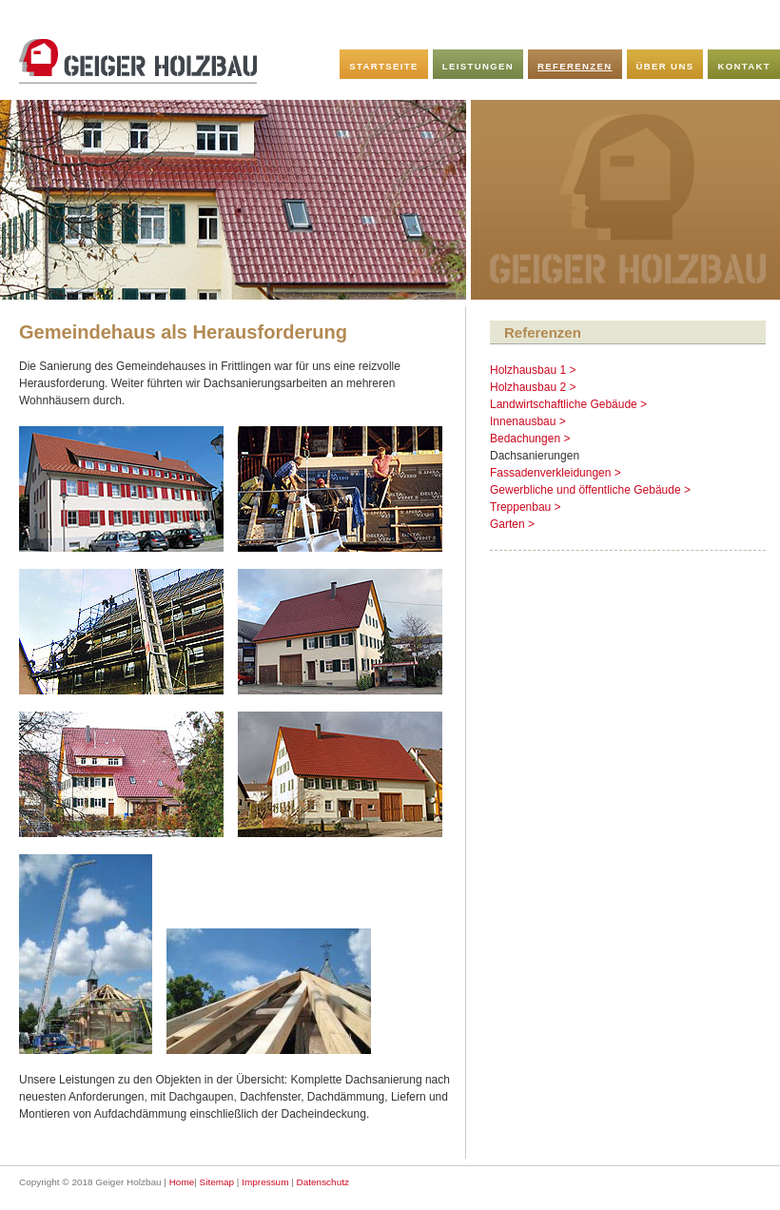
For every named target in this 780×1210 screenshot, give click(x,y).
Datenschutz (323, 1182)
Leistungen (478, 66)
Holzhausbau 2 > (532, 387)
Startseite (383, 66)
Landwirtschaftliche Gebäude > (568, 404)
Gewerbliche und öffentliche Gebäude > (590, 490)
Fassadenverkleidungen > (555, 472)
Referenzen (574, 66)
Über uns (665, 66)
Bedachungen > (530, 438)
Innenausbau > (528, 421)
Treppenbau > (525, 507)
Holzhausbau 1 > (532, 370)
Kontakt (743, 66)
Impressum (265, 1182)
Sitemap (217, 1182)
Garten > (512, 524)
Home (182, 1182)
